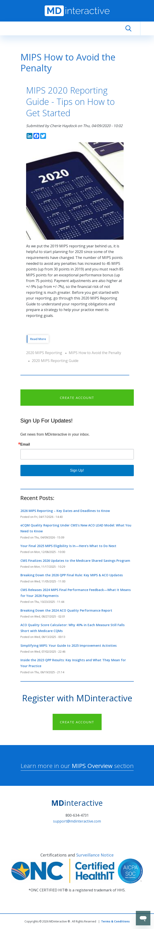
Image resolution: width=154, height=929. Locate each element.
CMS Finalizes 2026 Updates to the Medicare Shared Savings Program (75, 560)
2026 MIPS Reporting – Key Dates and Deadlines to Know (65, 511)
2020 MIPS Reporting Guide (55, 360)
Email (25, 444)
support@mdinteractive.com (77, 821)
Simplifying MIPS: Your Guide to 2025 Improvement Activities (68, 645)
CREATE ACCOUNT (77, 397)
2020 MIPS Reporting (44, 352)
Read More (38, 339)
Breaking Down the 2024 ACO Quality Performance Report (66, 610)
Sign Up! (77, 470)
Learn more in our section (77, 766)
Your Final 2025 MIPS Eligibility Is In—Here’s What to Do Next (68, 546)
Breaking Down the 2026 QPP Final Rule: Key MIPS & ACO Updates (71, 575)
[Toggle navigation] (147, 28)
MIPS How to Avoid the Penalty (95, 352)
